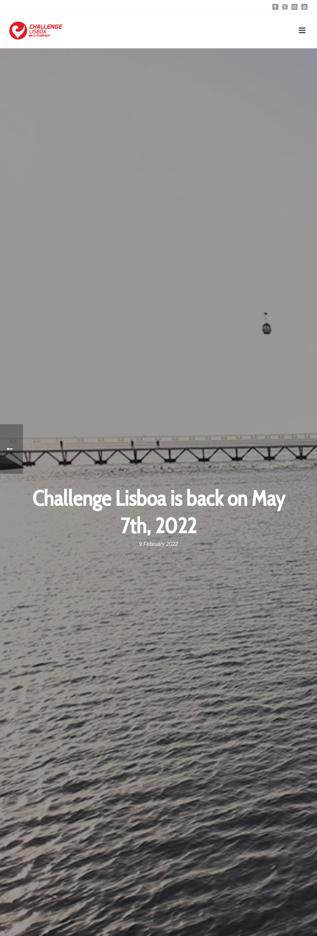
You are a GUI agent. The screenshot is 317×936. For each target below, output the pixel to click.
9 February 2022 (158, 544)
